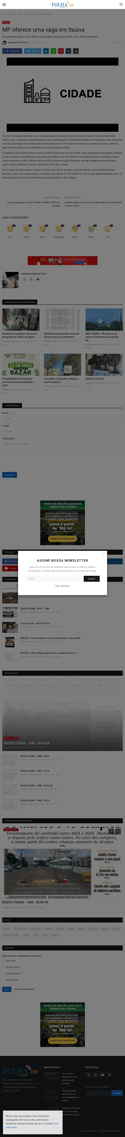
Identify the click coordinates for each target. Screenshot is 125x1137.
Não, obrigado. (62, 585)
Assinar (91, 578)
